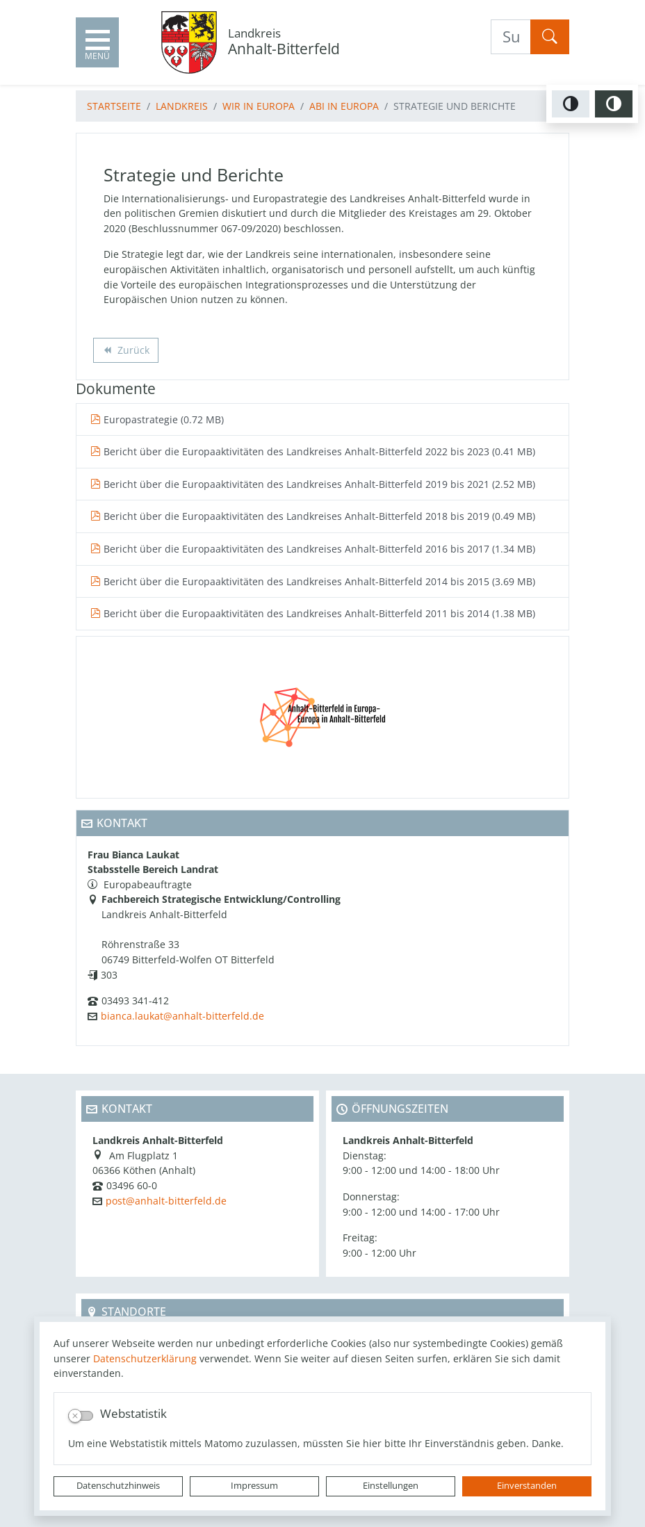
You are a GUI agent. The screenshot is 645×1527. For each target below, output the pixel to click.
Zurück (125, 351)
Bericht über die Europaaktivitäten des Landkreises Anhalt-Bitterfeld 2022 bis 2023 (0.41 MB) (312, 451)
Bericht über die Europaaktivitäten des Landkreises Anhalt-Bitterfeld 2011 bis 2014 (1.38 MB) (312, 613)
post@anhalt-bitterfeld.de (166, 1200)
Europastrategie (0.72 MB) (157, 419)
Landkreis (182, 106)
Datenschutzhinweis (118, 1486)
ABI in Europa (344, 106)
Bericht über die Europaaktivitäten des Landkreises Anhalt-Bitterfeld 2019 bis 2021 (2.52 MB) (312, 484)
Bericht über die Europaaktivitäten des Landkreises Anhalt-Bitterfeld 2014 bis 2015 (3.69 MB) (312, 581)
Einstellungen (390, 1486)
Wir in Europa (258, 106)
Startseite (114, 106)
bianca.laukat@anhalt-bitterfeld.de (182, 1015)
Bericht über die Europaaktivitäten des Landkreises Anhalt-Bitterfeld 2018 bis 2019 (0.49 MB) (312, 516)
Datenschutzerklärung (145, 1358)
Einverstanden (527, 1486)
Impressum (254, 1486)
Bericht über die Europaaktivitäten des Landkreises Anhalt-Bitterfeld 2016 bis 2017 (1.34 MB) (312, 548)
